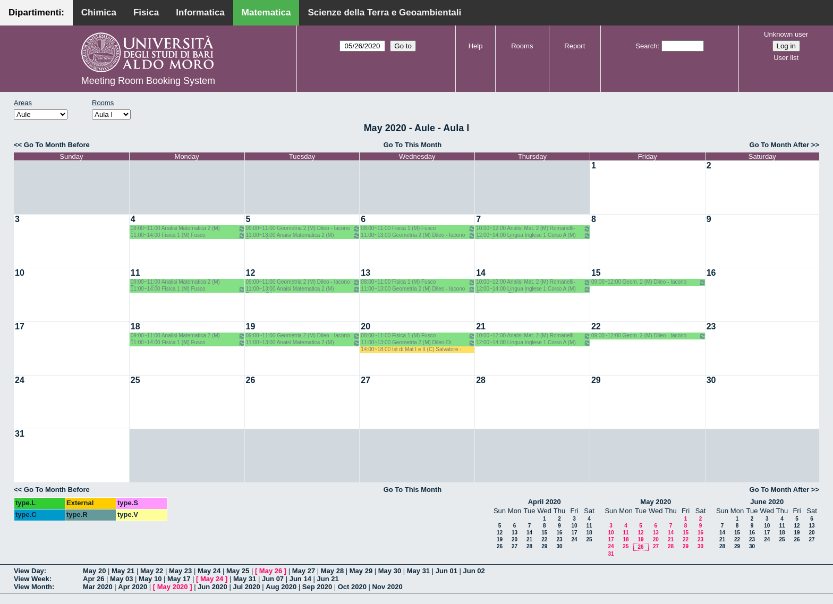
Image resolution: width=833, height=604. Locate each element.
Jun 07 (273, 579)
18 (135, 326)
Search (646, 46)
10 (19, 272)
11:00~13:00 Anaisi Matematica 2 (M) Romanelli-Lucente (303, 235)
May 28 (332, 571)
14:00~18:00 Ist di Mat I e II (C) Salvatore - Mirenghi (411, 349)
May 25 (237, 571)
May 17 (178, 579)
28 (481, 380)
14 (481, 272)
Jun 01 (446, 571)
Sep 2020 (317, 587)
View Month (33, 587)
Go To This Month (413, 145)
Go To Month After (780, 145)
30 (711, 380)
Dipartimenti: (36, 12)
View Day (29, 571)
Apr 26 (93, 579)
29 (596, 380)
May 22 (151, 571)
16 (711, 272)
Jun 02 (474, 571)
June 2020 (767, 502)
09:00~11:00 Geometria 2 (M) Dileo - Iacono (303, 228)
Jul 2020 (246, 587)
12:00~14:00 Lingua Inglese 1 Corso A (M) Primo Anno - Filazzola (533, 235)
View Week (31, 579)
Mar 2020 (98, 587)
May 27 (303, 571)
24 (19, 380)
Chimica (98, 12)
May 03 (121, 579)
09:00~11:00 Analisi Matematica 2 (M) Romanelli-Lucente (188, 228)
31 (19, 433)
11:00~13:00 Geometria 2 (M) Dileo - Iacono (418, 235)
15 (596, 272)
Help (476, 46)
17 (19, 326)
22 (596, 326)
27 (365, 380)
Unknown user (786, 34)
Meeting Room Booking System (148, 80)
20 (365, 326)
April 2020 (544, 502)
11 (135, 272)
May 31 (418, 571)
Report (574, 46)
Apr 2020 (132, 587)
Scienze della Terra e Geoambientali (384, 12)
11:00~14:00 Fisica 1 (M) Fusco (188, 235)
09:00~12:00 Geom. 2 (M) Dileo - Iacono (648, 282)
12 (251, 272)
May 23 (180, 571)
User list (786, 58)
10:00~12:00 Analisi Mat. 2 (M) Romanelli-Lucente (533, 228)
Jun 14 (300, 579)
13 (365, 272)
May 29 (361, 571)
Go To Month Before (57, 145)
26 (251, 380)
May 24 (209, 571)
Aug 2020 (281, 587)
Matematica (266, 12)
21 (481, 326)
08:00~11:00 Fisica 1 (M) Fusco (418, 228)
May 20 (94, 571)
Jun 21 (328, 579)
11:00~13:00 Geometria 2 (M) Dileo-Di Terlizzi (418, 342)
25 (135, 380)
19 (251, 326)
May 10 (150, 579)
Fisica (146, 12)
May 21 (123, 571)
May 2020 (655, 502)
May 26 (270, 571)
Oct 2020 (352, 587)
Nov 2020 (387, 587)
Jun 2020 (212, 587)
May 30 (389, 571)
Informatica (200, 12)
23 (711, 326)
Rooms (522, 46)
